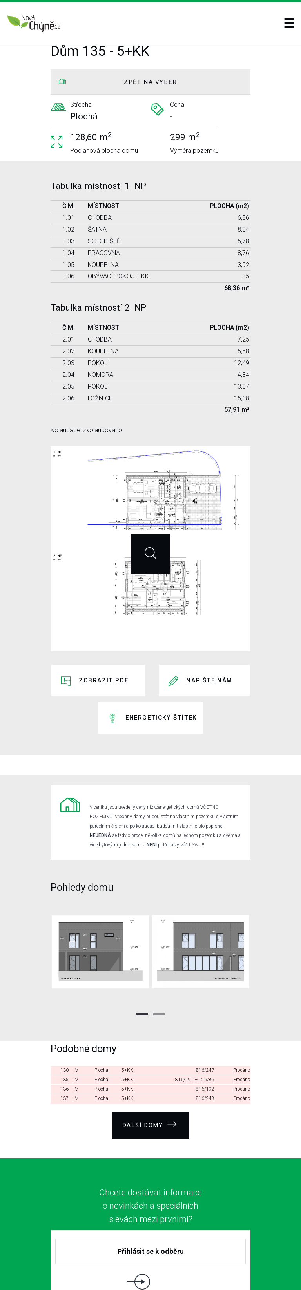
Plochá (101, 1015)
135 (64, 1024)
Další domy (149, 1067)
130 (64, 1015)
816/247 (205, 1015)
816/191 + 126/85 (194, 1024)
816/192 (205, 1034)
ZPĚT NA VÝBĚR (150, 82)
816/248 (205, 1043)
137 (64, 1043)
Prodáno (241, 1015)
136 (64, 1034)
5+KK (127, 1015)
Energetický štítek (161, 683)
